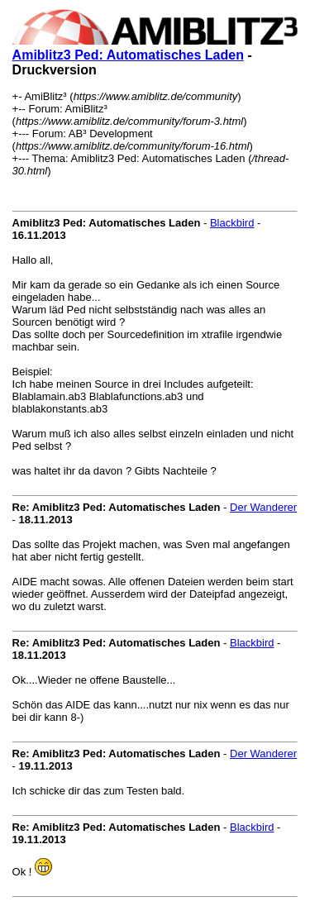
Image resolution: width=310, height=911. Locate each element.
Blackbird (232, 223)
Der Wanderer (263, 507)
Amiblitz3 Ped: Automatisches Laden (128, 55)
